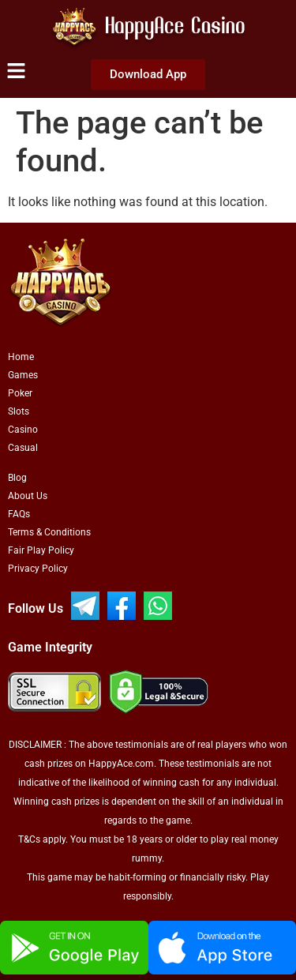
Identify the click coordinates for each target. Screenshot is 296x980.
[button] (16, 71)
